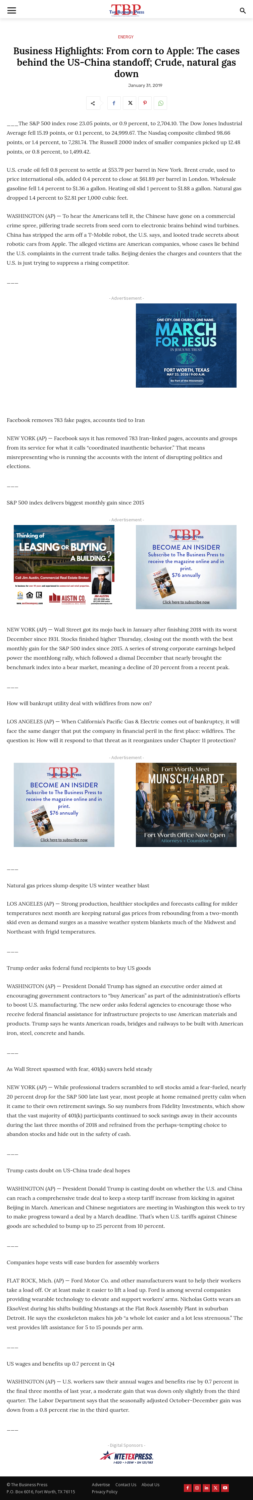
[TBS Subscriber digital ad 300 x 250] (186, 567)
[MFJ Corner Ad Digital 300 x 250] (186, 345)
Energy (126, 36)
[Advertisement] (64, 351)
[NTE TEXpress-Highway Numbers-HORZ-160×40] (126, 1457)
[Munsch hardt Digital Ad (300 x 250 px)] (186, 805)
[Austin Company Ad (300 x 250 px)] (64, 567)
